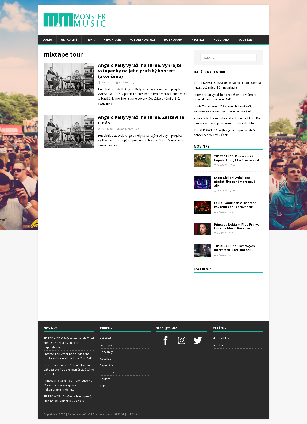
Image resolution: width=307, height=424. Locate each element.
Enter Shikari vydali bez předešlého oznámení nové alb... (234, 181)
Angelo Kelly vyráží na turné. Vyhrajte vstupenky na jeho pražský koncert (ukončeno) (139, 70)
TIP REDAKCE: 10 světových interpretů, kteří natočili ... (234, 248)
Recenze (198, 39)
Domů (47, 39)
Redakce (124, 82)
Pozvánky (221, 39)
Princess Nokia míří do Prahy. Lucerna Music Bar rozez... (236, 226)
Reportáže (112, 39)
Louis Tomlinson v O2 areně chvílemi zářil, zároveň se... (235, 205)
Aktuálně (69, 39)
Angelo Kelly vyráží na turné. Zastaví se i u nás (142, 120)
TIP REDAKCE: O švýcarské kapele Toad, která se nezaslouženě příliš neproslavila (69, 342)
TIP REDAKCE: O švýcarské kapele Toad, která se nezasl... (237, 158)
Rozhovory (173, 39)
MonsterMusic (222, 338)
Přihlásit (135, 414)
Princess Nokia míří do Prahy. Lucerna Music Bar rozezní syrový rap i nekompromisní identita (68, 385)
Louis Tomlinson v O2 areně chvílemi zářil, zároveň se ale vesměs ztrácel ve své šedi (69, 369)
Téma (90, 39)
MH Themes (95, 414)
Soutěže (245, 39)
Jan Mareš (126, 129)
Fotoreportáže (142, 39)
